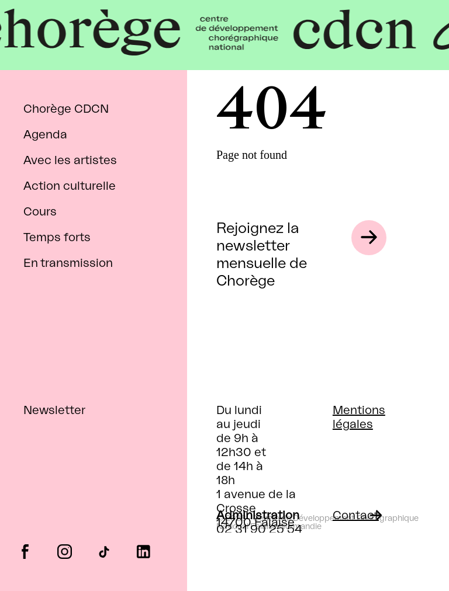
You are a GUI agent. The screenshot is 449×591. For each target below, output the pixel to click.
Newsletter (54, 410)
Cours (40, 212)
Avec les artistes (70, 160)
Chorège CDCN (66, 109)
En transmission (68, 263)
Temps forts (57, 238)
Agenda (45, 135)
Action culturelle (69, 186)
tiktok (103, 550)
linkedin (143, 550)
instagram (64, 550)
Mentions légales (359, 417)
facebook (25, 550)
